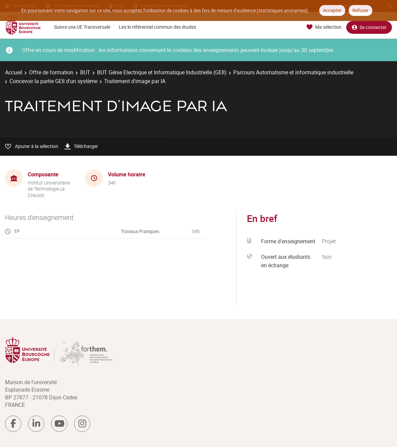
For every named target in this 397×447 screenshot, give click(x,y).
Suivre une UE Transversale (82, 27)
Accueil (13, 72)
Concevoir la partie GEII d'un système (53, 81)
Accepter (332, 10)
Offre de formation (51, 72)
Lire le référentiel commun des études (157, 27)
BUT (85, 72)
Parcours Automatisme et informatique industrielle (293, 72)
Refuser (360, 10)
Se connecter (369, 27)
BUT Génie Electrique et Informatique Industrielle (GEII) (162, 72)
